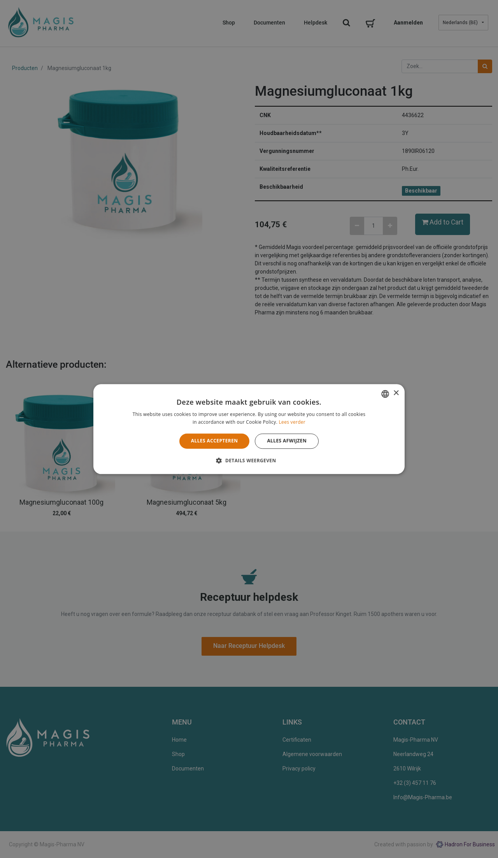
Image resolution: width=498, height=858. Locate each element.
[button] (249, 460)
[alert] (249, 429)
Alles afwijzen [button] (287, 441)
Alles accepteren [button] (214, 441)
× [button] (396, 393)
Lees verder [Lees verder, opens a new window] (292, 422)
